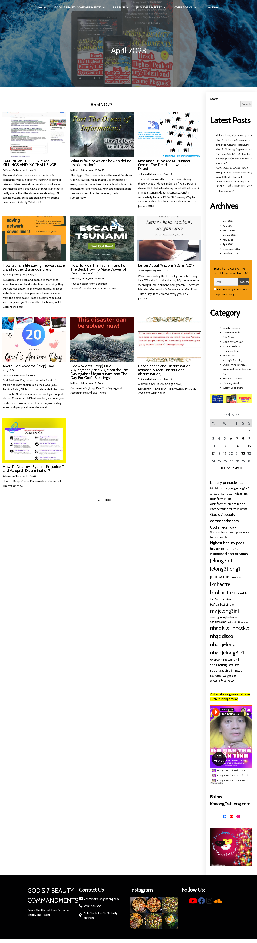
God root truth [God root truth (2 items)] (218, 532)
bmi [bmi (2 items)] (241, 483)
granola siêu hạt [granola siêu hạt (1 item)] (242, 532)
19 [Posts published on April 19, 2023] (224, 453)
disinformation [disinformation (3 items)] (220, 499)
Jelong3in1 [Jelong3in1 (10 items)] (221, 560)
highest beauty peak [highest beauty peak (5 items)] (227, 542)
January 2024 (229, 235)
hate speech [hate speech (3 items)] (218, 537)
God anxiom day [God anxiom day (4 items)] (223, 527)
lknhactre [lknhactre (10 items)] (220, 584)
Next (108, 499)
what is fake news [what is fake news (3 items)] (222, 681)
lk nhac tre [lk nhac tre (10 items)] (221, 592)
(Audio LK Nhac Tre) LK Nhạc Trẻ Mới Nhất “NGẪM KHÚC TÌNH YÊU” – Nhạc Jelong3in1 (234, 186)
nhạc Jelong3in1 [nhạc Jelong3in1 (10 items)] (227, 653)
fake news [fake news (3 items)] (240, 509)
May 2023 (228, 239)
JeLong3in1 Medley (232, 360)
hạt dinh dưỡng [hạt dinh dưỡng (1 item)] (231, 549)
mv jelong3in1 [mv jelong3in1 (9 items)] (224, 611)
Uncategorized (231, 383)
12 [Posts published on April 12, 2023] (224, 446)
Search (214, 98)
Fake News (228, 337)
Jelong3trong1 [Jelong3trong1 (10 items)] (225, 569)
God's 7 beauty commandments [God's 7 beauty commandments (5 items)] (224, 517)
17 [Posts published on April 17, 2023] (213, 453)
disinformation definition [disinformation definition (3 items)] (227, 504)
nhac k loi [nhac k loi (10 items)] (220, 628)
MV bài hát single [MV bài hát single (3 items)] (222, 604)
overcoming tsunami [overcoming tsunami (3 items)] (224, 659)
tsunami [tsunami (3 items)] (216, 676)
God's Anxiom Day (233, 341)
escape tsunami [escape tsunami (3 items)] (221, 509)
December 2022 (231, 249)
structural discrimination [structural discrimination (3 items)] (227, 670)
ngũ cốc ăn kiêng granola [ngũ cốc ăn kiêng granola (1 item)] (238, 622)
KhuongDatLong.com (15, 170)
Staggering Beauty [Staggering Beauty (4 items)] (224, 665)
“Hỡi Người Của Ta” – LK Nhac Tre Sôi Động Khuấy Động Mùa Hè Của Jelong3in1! (234, 158)
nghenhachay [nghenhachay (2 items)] (231, 617)
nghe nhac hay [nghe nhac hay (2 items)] (218, 621)
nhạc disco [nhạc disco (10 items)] (221, 636)
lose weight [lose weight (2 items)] (241, 593)
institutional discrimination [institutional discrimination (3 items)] (229, 554)
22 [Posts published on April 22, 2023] (243, 453)
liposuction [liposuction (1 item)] (236, 577)
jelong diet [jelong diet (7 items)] (220, 576)
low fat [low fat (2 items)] (214, 599)
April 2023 (228, 244)
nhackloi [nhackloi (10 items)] (241, 628)
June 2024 (228, 221)
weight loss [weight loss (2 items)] (229, 676)
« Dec (225, 468)
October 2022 (230, 253)
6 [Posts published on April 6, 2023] (231, 438)
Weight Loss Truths (233, 387)
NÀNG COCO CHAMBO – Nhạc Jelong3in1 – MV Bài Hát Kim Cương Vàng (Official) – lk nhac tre (234, 172)
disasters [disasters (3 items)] (241, 493)
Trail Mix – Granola (232, 378)
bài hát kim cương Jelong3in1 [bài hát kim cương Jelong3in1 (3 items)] (229, 488)
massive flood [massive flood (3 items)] (229, 599)
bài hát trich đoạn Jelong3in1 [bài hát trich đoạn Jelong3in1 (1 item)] (222, 494)
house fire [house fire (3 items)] (217, 549)
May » (237, 468)
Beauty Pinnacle (231, 328)
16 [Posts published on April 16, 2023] (249, 446)
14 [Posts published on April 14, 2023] (237, 446)
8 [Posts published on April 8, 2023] (243, 438)
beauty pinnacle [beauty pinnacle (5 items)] (223, 482)
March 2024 (229, 230)
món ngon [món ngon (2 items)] (216, 617)
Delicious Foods (231, 332)
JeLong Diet (229, 355)
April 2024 (228, 225)
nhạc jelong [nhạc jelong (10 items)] (222, 644)
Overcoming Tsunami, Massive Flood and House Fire (237, 369)
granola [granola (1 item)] (232, 532)
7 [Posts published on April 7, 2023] (237, 438)
